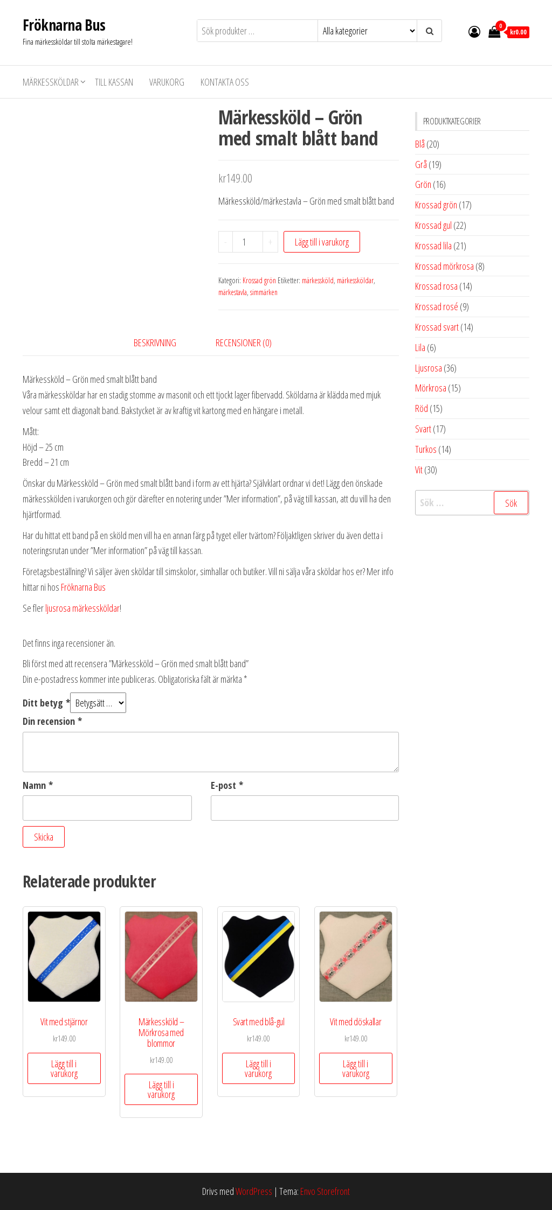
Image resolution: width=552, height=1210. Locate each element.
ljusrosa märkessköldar (82, 607)
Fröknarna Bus (64, 25)
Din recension (52, 721)
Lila (420, 347)
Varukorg (166, 81)
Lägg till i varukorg (322, 241)
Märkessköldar (51, 81)
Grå (421, 164)
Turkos (426, 449)
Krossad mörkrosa (444, 266)
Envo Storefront (325, 1191)
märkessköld (318, 280)
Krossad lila (433, 245)
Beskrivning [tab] (155, 342)
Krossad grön (259, 280)
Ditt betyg (46, 702)
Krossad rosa (436, 285)
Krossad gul (433, 225)
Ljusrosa (428, 367)
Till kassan (114, 81)
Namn (38, 785)
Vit (419, 469)
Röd (421, 408)
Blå (420, 143)
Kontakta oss (225, 81)
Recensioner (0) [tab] (244, 342)
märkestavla (232, 292)
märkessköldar (355, 280)
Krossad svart (437, 326)
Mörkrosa (430, 387)
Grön (423, 184)
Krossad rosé (436, 306)
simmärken (264, 292)
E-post (227, 785)
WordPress (254, 1191)
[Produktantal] (248, 242)
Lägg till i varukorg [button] (64, 1068)
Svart (423, 428)
